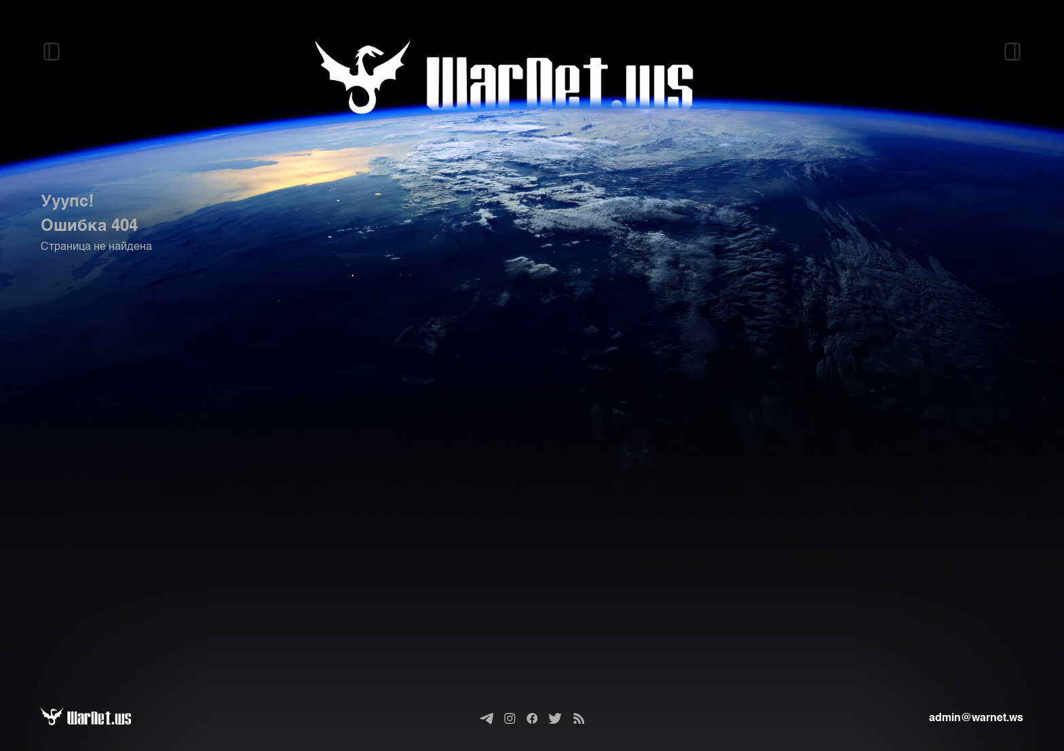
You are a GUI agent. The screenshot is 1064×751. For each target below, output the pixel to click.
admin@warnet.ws (976, 718)
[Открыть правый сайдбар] (1012, 51)
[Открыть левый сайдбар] (51, 51)
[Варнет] (97, 718)
